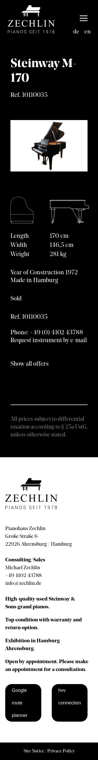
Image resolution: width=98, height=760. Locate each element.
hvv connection (69, 696)
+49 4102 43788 (23, 575)
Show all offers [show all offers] (29, 364)
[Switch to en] (87, 32)
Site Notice (34, 751)
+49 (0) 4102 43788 (56, 333)
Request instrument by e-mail (48, 340)
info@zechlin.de (23, 583)
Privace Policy (61, 751)
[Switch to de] (76, 32)
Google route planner (19, 703)
